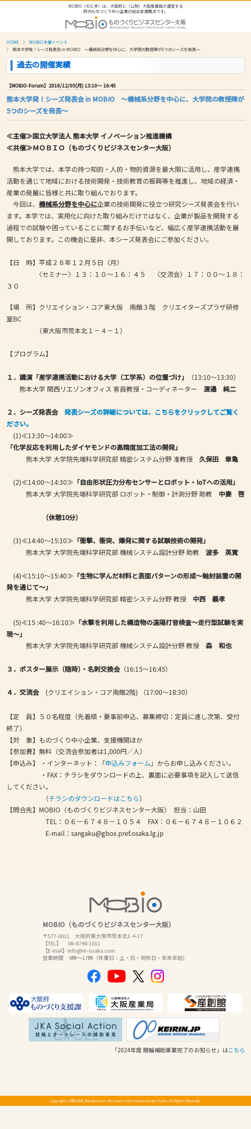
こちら (236, 1050)
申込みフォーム (128, 763)
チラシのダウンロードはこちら (94, 798)
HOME (12, 42)
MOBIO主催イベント (48, 42)
